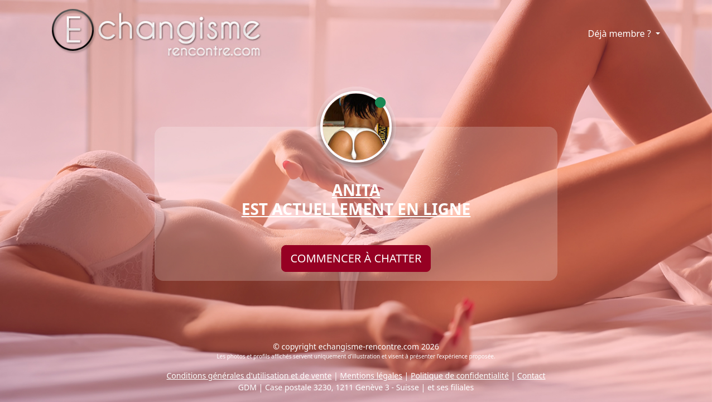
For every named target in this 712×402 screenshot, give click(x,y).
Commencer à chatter (356, 258)
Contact (531, 375)
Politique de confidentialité (460, 375)
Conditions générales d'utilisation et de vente (249, 375)
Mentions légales (371, 375)
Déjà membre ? (620, 33)
